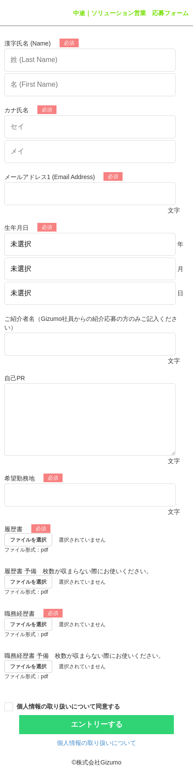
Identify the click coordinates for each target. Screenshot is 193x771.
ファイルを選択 (28, 540)
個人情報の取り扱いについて (96, 742)
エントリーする (97, 724)
